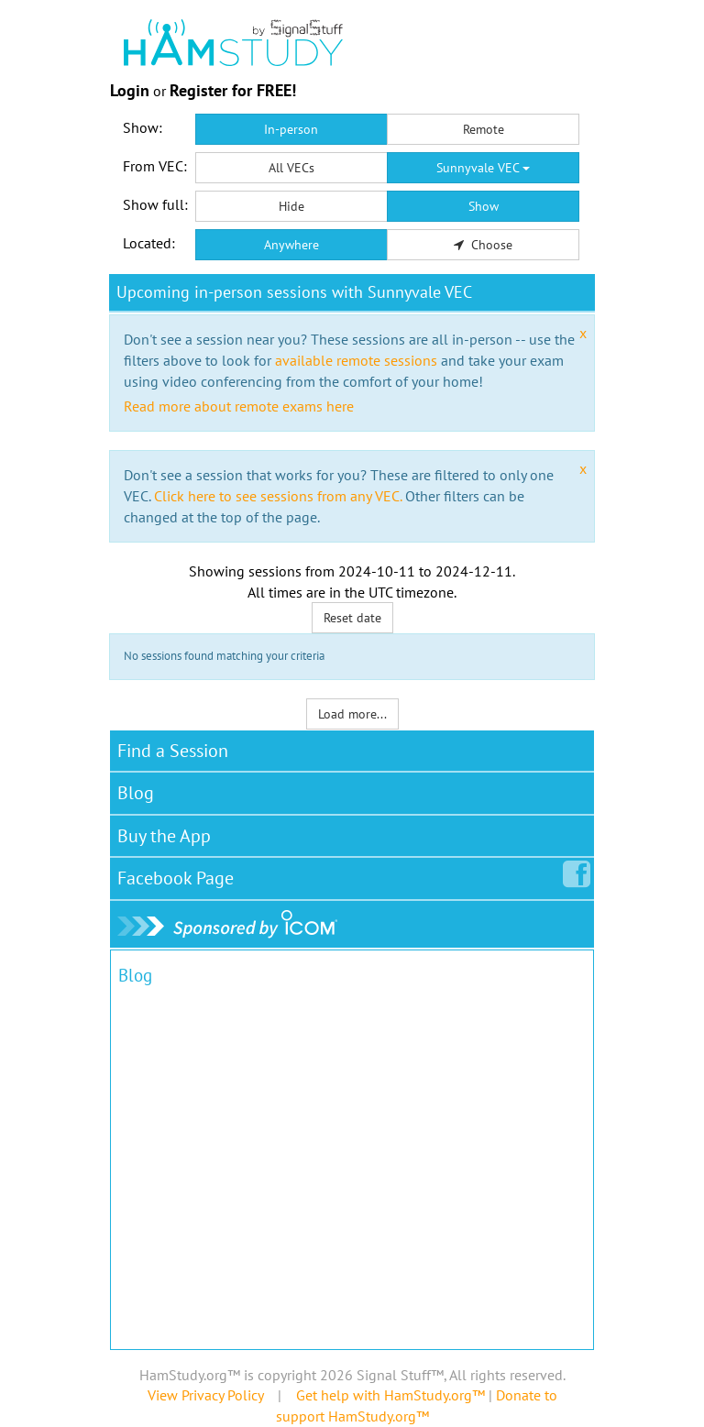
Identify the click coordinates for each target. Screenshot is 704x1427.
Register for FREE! (233, 90)
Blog (135, 793)
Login (129, 90)
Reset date (352, 617)
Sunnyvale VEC (483, 167)
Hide (291, 206)
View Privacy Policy (205, 1395)
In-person (291, 129)
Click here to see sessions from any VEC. (278, 496)
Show (483, 206)
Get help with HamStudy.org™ (390, 1395)
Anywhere (291, 244)
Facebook (179, 874)
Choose (483, 244)
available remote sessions (356, 360)
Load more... (352, 714)
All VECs (291, 167)
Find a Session (172, 751)
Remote (483, 129)
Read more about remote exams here (239, 406)
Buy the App (164, 836)
